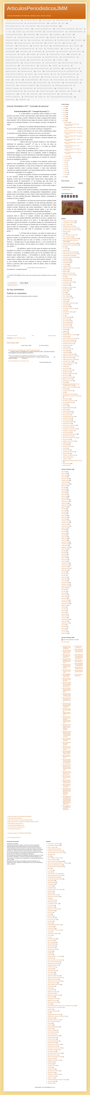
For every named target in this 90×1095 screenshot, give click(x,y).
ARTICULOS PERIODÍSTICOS (43, 29)
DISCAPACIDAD (35, 40)
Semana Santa (31, 91)
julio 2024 (63, 508)
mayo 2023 (64, 533)
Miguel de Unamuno (11, 71)
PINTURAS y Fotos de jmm (51, 77)
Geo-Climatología (36, 51)
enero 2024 (64, 519)
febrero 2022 (64, 559)
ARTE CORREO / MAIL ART (13, 26)
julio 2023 (63, 529)
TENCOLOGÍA (65, 94)
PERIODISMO (35, 77)
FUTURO (66, 48)
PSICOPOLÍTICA (10, 85)
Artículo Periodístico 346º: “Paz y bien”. (73, 130)
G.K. (74, 48)
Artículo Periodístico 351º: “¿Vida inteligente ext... (71, 146)
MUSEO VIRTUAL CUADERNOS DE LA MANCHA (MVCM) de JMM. (24, 350)
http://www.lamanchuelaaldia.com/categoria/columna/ (67, 699)
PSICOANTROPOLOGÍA (25, 82)
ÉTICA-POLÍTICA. (23, 46)
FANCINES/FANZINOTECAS (60, 46)
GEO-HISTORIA (63, 51)
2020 (64, 118)
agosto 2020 (64, 587)
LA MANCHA (59, 60)
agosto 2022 (64, 549)
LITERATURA (44, 65)
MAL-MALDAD (65, 65)
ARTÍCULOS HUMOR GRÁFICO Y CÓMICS (18, 29)
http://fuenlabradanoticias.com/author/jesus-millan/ (67, 651)
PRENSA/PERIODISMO (31, 80)
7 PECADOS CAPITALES (12, 20)
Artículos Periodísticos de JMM (71, 639)
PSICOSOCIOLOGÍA (45, 85)
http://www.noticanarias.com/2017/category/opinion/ (67, 781)
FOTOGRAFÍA (10, 48)
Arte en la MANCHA (30, 26)
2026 (64, 106)
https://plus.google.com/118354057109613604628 (79, 664)
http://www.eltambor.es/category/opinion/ (67, 777)
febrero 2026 (64, 475)
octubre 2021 (64, 566)
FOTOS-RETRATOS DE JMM (26, 48)
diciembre (66, 122)
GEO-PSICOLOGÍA (11, 54)
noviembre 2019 (65, 601)
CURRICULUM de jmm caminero (26, 37)
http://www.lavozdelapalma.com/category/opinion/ (67, 773)
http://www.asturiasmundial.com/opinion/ (67, 756)
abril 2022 (63, 556)
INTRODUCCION (10, 60)
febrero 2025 (64, 496)
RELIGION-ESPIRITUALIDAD (45, 88)
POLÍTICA (17, 80)
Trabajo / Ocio (42, 96)
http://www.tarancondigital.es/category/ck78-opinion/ (67, 695)
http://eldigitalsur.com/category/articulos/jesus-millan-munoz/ (67, 807)
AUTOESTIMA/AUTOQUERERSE (65, 29)
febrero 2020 (64, 596)
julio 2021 (63, 572)
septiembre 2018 (65, 623)
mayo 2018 (64, 628)
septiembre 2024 (65, 505)
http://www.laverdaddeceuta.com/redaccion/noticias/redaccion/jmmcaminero (67, 767)
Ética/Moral (36, 46)
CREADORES (31, 34)
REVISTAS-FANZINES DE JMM (14, 91)
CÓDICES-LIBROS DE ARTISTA (55, 31)
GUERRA (23, 54)
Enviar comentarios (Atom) (20, 338)
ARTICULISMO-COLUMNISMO (49, 26)
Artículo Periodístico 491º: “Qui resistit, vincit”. (18, 361)
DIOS (25, 40)
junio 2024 (63, 510)
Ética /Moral (69, 43)
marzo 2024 (64, 515)
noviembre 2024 (65, 501)
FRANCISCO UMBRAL (53, 48)
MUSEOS (30, 74)
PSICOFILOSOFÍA (42, 82)
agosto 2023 (64, 528)
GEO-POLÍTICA (76, 51)
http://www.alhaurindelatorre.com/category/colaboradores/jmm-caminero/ (67, 727)
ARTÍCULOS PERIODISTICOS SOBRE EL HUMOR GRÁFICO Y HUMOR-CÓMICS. (27, 355)
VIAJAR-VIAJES (10, 99)
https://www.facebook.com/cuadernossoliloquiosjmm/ (79, 651)
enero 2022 (64, 561)
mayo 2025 (64, 491)
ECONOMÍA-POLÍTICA (63, 40)
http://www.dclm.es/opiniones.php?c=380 (67, 671)
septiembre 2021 (65, 568)
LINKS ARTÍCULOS (11, 65)
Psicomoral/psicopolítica (71, 82)
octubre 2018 (64, 621)
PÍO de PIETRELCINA (69, 77)
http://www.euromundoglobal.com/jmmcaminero (67, 647)
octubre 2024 (64, 503)
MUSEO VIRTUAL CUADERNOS (15, 74)
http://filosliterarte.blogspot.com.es (79, 668)
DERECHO (53, 37)
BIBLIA (81, 29)
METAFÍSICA (56, 68)
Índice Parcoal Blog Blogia (34, 57)
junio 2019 (63, 609)
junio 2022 (63, 552)
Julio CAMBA (48, 60)
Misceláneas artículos (26, 71)
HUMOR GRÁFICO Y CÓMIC (57, 54)
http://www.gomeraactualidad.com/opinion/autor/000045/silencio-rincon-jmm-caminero (67, 791)
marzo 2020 (64, 594)
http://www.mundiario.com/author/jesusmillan (67, 739)
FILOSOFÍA (76, 46)
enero (65, 174)
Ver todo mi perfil (65, 642)
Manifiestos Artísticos (11, 68)
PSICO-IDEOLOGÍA (73, 80)
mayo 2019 (64, 610)
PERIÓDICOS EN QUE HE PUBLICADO (17, 77)
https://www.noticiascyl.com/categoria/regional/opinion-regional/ (67, 705)
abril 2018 (63, 630)
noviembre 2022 (65, 543)
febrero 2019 (64, 616)
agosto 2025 (64, 485)
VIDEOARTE (22, 99)
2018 (64, 176)
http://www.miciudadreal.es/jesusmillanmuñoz (67, 679)
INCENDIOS (74, 54)
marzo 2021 (64, 577)
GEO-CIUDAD (24, 51)
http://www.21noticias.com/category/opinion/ (67, 748)
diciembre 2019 (65, 600)
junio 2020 (63, 591)
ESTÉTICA (51, 43)
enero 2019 (64, 617)
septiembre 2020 (65, 586)
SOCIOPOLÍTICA (10, 94)
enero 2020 (64, 598)
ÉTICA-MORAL (10, 46)
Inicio (33, 335)
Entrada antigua (52, 335)
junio (65, 164)
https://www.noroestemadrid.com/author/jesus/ (66, 656)
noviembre (66, 156)
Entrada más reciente (12, 335)
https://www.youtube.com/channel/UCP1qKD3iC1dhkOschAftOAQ (79, 656)
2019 (64, 120)
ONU (55, 74)
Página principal (66, 189)
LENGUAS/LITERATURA (12, 63)
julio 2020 (63, 589)
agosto (66, 160)
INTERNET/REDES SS (69, 57)
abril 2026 (63, 471)
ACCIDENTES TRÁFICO (31, 20)
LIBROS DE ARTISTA (51, 63)
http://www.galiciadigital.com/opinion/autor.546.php (67, 752)
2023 (64, 112)
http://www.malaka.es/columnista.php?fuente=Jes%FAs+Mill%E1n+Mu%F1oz (67, 712)
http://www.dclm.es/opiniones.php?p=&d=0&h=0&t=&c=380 (67, 666)
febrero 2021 (64, 579)
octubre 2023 (64, 524)
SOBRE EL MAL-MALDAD (47, 91)
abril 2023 (63, 535)
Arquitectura (54, 23)
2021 (64, 116)
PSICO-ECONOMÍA (58, 80)
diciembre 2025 (65, 478)
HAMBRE (32, 54)
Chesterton (19, 31)
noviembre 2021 (65, 565)
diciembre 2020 (65, 582)
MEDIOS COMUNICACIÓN (41, 68)
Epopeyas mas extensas (24, 43)
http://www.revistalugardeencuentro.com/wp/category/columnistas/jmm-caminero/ (67, 734)
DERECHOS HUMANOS (12, 40)
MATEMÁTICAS (25, 68)
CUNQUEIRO (9, 37)
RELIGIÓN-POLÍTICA (63, 88)
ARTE (62, 23)
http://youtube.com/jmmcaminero (79, 661)
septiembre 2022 (65, 547)
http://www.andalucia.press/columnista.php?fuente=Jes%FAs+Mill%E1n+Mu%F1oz (67, 720)
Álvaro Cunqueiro (47, 20)
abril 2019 (63, 612)
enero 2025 (64, 498)
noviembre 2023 (65, 522)
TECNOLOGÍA (34, 94)
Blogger (53, 1087)
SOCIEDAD (74, 91)
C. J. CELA (9, 31)
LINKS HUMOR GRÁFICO (28, 65)
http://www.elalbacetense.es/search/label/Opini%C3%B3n (67, 690)
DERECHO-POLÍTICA (66, 37)
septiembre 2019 (65, 603)
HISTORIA (42, 54)
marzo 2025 (64, 494)
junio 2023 (63, 531)
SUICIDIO (23, 94)
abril (65, 168)
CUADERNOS (57, 34)
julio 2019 (63, 607)
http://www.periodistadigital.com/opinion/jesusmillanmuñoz (67, 660)
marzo (66, 170)
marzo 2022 (64, 557)
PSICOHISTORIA (56, 82)
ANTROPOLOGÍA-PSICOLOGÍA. (36, 23)
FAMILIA (45, 46)
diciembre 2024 (65, 499)
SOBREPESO (62, 91)
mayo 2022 (64, 554)
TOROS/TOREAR (29, 96)
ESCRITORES (39, 43)
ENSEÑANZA (9, 43)
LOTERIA (54, 65)
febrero (66, 172)
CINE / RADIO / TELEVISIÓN (34, 31)
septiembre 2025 (65, 484)
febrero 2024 (64, 517)
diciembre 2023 (65, 521)
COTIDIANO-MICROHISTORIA (14, 34)
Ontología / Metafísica (43, 74)
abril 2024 (63, 513)
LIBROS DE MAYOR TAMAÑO (70, 63)
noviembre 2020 (65, 584)
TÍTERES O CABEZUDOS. (13, 96)
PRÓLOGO (46, 80)
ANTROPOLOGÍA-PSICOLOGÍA (14, 23)
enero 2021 (64, 580)
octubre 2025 (64, 482)
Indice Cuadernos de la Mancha (14, 57)
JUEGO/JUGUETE (35, 60)
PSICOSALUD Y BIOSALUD (27, 85)
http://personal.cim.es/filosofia (79, 647)
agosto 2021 (64, 570)
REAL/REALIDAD (28, 88)
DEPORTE (42, 37)
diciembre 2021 (65, 563)
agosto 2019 (64, 605)
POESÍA (8, 80)
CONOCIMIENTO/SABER (75, 31)
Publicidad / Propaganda (12, 88)
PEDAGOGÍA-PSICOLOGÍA (68, 74)
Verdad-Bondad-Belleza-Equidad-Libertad (61, 96)
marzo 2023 (64, 536)
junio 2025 (63, 489)
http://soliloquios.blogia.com (79, 675)
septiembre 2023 (65, 526)
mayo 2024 (64, 512)
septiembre (67, 158)
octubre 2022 (64, 545)
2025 (64, 108)
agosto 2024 (64, 506)
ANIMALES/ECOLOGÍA (62, 20)
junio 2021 (63, 573)
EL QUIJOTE (78, 40)
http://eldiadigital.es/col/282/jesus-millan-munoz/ (67, 675)
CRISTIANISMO (44, 34)
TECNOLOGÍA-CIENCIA (49, 94)
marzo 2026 (64, 473)
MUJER (39, 71)
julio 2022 (63, 550)
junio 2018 (63, 626)
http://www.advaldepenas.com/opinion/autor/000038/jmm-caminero (67, 684)
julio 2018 (63, 624)
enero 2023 (64, 540)
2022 (64, 114)
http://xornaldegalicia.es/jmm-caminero (67, 744)
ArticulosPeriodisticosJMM (37, 8)
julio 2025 (63, 487)
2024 (64, 110)
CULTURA (68, 34)
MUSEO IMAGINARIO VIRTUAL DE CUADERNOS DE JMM (62, 71)
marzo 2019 (64, 614)
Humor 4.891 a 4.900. (13, 343)
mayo (65, 166)
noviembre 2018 (65, 619)
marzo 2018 (64, 631)
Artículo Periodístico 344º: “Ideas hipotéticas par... (71, 125)
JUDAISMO (22, 60)
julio (65, 162)
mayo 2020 (64, 593)
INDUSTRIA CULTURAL (51, 57)
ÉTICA (59, 43)
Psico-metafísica (10, 82)
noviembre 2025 (65, 480)
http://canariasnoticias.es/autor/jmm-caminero (67, 785)
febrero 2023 (64, 538)
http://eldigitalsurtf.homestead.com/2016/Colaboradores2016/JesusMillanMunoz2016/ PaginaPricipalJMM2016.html (67, 800)
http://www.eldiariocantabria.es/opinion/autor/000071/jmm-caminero (67, 761)
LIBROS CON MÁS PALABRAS (32, 63)
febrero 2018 (64, 633)
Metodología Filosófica (71, 68)
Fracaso (40, 48)
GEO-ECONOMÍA (50, 51)
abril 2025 (63, 492)
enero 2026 (64, 476)
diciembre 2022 (65, 542)
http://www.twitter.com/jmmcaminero (79, 672)
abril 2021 (63, 575)
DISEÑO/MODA (49, 40)
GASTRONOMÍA (10, 51)
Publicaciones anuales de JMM (63, 85)
